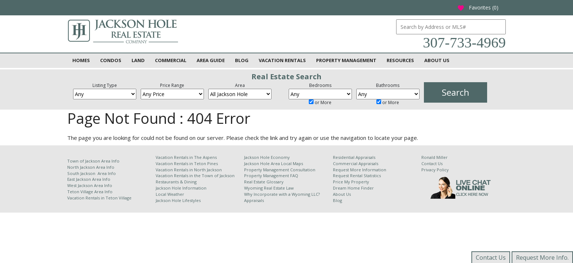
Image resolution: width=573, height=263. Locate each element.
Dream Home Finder (353, 188)
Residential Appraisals (354, 157)
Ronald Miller (434, 157)
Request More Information (359, 169)
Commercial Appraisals (355, 163)
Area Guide (211, 60)
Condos (110, 60)
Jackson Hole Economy (267, 157)
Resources (400, 60)
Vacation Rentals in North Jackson (189, 169)
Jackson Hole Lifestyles (178, 200)
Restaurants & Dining (176, 181)
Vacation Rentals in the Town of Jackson (195, 175)
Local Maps (292, 163)
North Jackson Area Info (90, 167)
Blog (241, 60)
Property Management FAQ (271, 175)
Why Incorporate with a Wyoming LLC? (282, 194)
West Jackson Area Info (89, 185)
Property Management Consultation (279, 169)
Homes (81, 60)
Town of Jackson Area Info (93, 161)
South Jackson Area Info (91, 173)
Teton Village (119, 198)
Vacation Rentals (282, 60)
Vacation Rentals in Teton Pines (187, 163)
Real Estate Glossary (264, 181)
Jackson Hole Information (181, 188)
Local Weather (170, 194)
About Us (436, 60)
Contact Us (432, 163)
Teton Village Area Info (90, 191)
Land (138, 60)
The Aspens (205, 157)
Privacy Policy (435, 169)
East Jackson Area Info (88, 179)
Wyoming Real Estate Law (269, 188)
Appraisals (254, 200)
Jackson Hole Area (262, 163)
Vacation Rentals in (86, 198)
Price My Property (351, 181)
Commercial (170, 60)
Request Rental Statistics (357, 175)
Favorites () (477, 7)
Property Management (346, 60)
